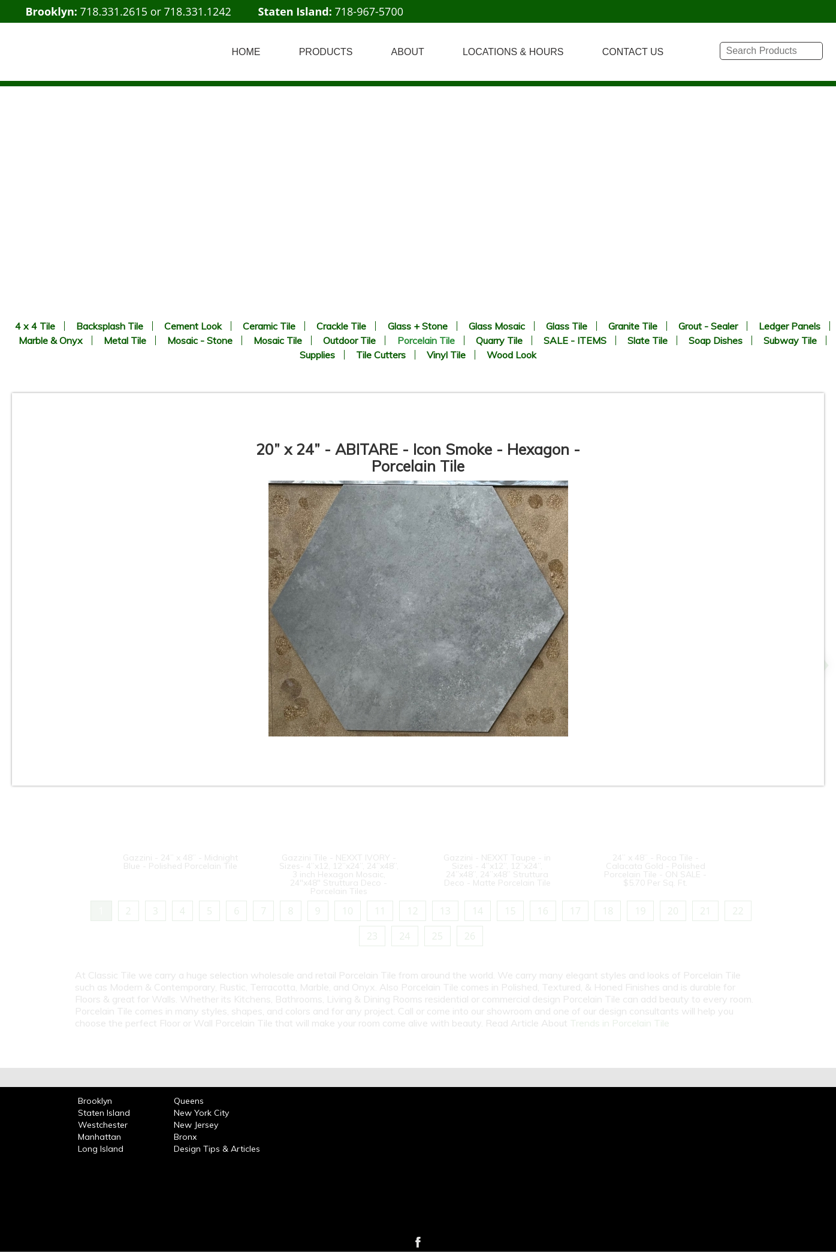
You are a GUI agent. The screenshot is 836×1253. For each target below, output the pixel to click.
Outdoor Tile (349, 340)
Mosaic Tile (277, 340)
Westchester (103, 1124)
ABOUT (407, 52)
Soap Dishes (716, 340)
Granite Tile (632, 326)
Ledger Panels (789, 326)
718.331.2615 (113, 11)
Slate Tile (647, 340)
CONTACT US (633, 52)
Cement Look (193, 326)
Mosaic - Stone (200, 340)
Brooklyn (95, 1100)
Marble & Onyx (51, 340)
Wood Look (511, 355)
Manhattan (99, 1136)
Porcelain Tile (426, 340)
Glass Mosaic (497, 326)
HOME (246, 52)
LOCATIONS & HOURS (513, 52)
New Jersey (196, 1124)
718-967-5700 (368, 11)
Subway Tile (790, 340)
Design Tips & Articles (217, 1148)
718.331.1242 (197, 11)
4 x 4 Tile (35, 326)
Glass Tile (566, 326)
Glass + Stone (418, 326)
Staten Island (104, 1112)
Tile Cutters (381, 355)
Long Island (100, 1148)
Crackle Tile (341, 326)
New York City (201, 1112)
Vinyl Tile (446, 355)
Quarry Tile (499, 340)
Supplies (317, 355)
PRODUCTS (326, 52)
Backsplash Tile (109, 326)
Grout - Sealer (708, 326)
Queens (189, 1100)
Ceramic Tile (269, 326)
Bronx (185, 1136)
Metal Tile (125, 340)
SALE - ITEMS (575, 340)
